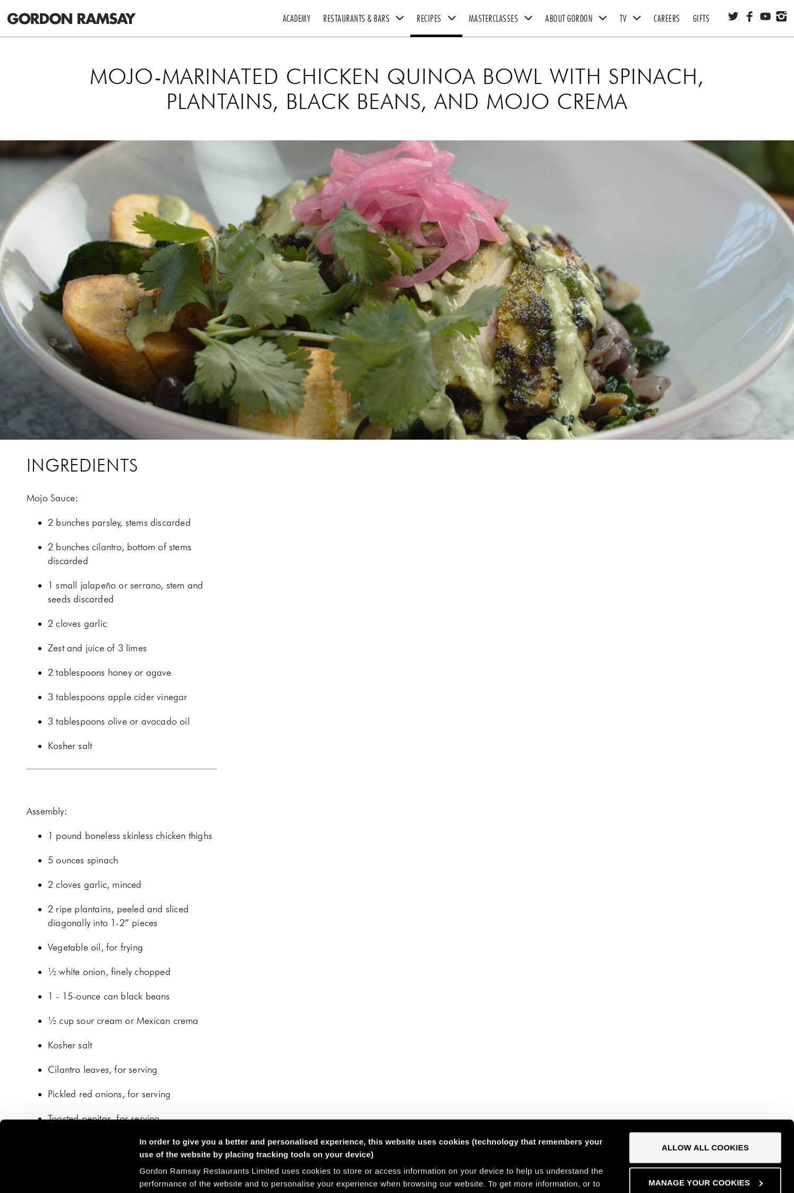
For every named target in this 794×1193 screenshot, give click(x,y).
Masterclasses (504, 19)
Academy (297, 18)
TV (633, 19)
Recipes (439, 19)
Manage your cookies (705, 1115)
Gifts (701, 18)
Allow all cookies (705, 1081)
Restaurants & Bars (366, 19)
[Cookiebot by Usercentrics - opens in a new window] (68, 1172)
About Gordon (579, 19)
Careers (667, 18)
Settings (155, 1172)
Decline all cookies (704, 1150)
